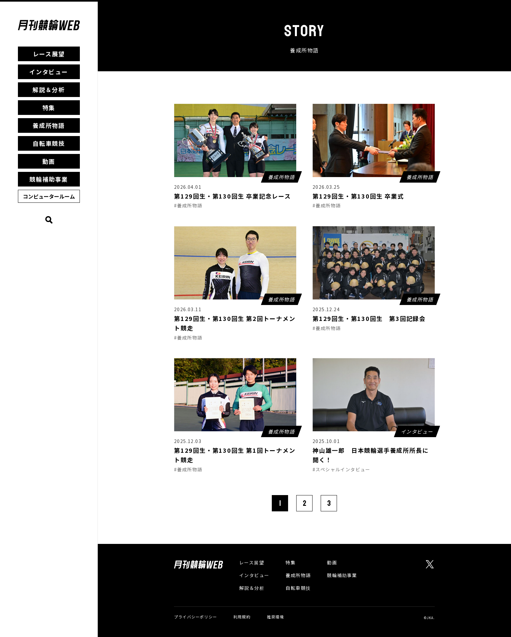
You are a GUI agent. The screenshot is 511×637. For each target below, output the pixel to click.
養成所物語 (49, 125)
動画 (48, 161)
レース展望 (49, 53)
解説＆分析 (49, 89)
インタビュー (48, 71)
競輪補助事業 (48, 179)
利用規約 (242, 616)
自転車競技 (49, 143)
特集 (48, 107)
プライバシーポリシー (195, 616)
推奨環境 (275, 616)
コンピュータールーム (49, 196)
